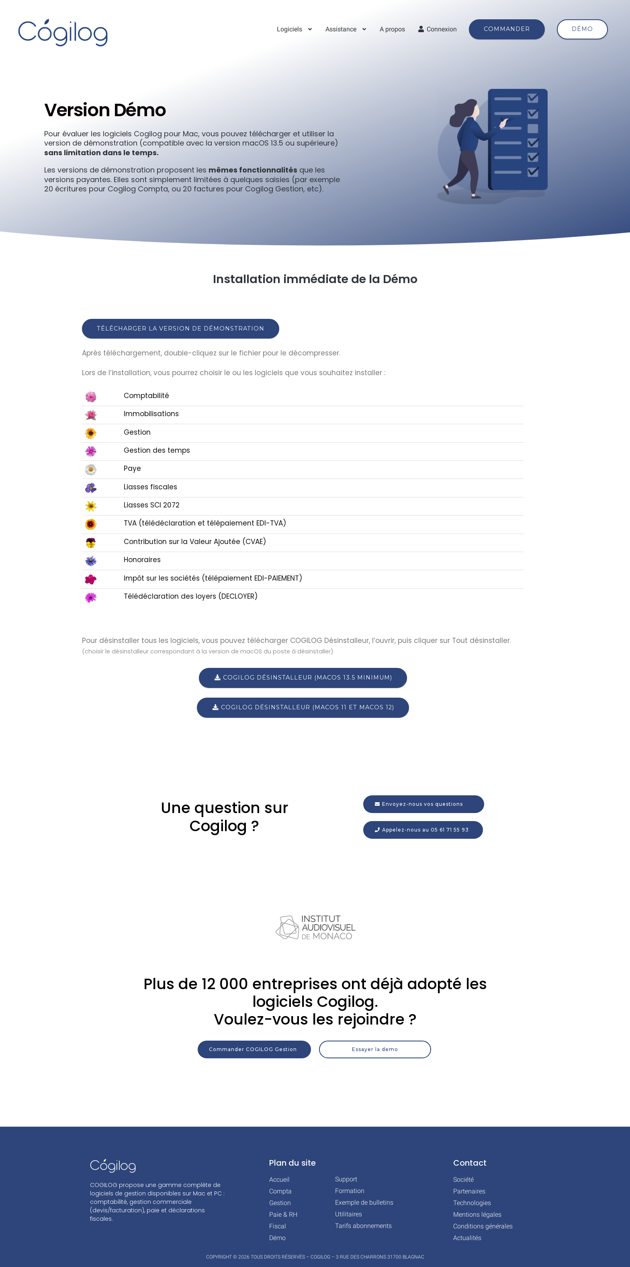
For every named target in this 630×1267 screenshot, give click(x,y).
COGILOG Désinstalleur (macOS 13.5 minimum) (303, 677)
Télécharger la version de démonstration (180, 328)
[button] (423, 830)
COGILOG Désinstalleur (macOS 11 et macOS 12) (303, 707)
